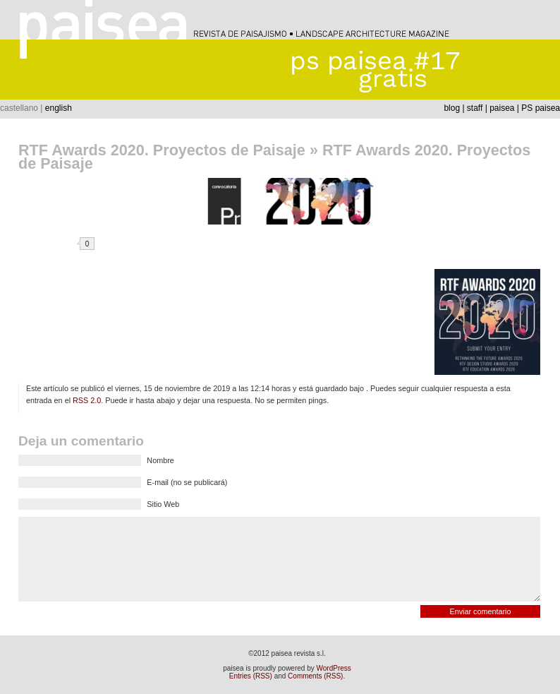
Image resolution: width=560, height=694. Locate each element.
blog (452, 108)
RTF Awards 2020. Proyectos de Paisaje (161, 150)
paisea (501, 108)
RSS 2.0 (87, 400)
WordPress (334, 668)
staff (474, 108)
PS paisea (540, 108)
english (58, 108)
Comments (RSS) (315, 676)
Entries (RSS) (250, 676)
